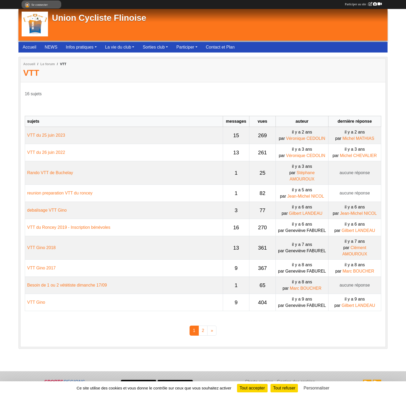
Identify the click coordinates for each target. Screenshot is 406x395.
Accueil (29, 47)
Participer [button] (185, 47)
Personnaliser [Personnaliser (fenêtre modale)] (317, 388)
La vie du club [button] (118, 47)
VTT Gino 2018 (41, 247)
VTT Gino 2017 (41, 268)
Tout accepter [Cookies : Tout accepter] (252, 388)
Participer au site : (363, 4)
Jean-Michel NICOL (305, 196)
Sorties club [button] (154, 47)
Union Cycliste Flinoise (99, 18)
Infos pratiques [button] (80, 47)
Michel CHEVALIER (358, 155)
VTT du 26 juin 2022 (46, 152)
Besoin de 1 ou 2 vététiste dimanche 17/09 (67, 285)
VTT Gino (36, 302)
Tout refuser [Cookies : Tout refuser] (284, 388)
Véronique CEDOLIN (305, 138)
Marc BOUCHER (358, 271)
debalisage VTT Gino (47, 210)
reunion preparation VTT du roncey (60, 193)
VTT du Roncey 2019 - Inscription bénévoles (68, 227)
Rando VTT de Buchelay (50, 172)
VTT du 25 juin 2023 (46, 135)
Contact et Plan (220, 47)
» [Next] (212, 330)
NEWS (51, 47)
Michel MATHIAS (358, 138)
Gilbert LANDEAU (305, 213)
